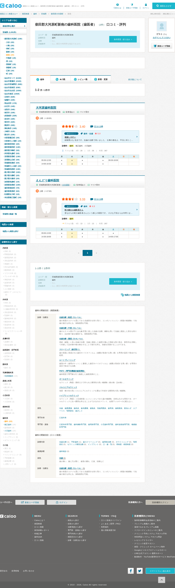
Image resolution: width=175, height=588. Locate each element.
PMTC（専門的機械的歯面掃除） (72, 371)
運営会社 (3, 571)
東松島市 (10, 128)
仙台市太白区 (12, 91)
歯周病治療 (106, 442)
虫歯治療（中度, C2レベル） (70, 328)
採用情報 (15, 571)
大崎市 (9, 131)
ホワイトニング (122, 442)
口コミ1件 (98, 126)
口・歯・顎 (107, 444)
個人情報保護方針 (108, 530)
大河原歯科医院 (46, 107)
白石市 (9, 106)
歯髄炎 (92, 408)
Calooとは (117, 8)
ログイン (146, 8)
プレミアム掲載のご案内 (144, 524)
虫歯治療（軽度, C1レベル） (70, 317)
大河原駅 (65, 185)
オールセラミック (66, 379)
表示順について (135, 79)
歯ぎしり (78, 411)
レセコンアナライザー (143, 540)
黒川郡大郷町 (11, 175)
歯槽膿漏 (68, 408)
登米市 (9, 122)
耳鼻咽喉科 (8, 376)
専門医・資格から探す (77, 530)
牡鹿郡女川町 (11, 194)
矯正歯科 (8, 425)
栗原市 (9, 125)
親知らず (127, 408)
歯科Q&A (38, 537)
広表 (10, 71)
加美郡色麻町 (11, 182)
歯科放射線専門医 (122, 424)
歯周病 (110, 408)
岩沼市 (9, 119)
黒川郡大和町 (12, 172)
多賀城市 (10, 116)
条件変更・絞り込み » (123, 39)
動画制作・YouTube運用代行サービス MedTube (154, 557)
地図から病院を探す (11, 231)
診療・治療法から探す (77, 540)
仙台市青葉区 (12, 81)
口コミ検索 (39, 527)
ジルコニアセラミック (68, 387)
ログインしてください (162, 38)
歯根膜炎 (118, 408)
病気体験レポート (41, 530)
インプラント (93, 444)
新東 (10, 52)
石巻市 (9, 97)
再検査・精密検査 (123, 444)
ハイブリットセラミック (69, 396)
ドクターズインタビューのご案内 (148, 530)
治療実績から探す (75, 527)
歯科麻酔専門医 (80, 424)
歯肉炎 (76, 408)
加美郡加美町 (12, 185)
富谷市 (9, 135)
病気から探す (73, 520)
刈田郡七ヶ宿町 (12, 141)
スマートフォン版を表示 (160, 571)
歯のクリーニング (90, 442)
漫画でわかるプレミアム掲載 (146, 527)
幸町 (10, 49)
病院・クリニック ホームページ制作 (149, 547)
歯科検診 (62, 451)
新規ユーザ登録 (132, 8)
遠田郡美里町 (11, 191)
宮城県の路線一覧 (10, 214)
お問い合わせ (28, 571)
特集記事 (38, 534)
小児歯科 (8, 431)
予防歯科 (74, 442)
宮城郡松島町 (11, 163)
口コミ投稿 (39, 540)
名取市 (9, 109)
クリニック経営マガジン (144, 543)
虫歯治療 (63, 442)
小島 (10, 45)
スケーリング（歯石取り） (70, 349)
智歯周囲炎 (101, 408)
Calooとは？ (39, 520)
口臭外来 (62, 418)
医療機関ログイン (160, 502)
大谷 (10, 42)
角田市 (9, 113)
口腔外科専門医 (65, 424)
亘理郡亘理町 (12, 156)
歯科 (35, 14)
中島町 (11, 58)
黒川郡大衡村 (11, 178)
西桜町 (11, 64)
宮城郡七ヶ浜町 (12, 166)
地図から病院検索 (132, 295)
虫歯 (61, 408)
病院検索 (25, 14)
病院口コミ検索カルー (9, 14)
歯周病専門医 (93, 424)
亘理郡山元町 (11, 160)
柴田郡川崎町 (11, 150)
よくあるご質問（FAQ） (111, 524)
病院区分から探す (75, 537)
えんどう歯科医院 (47, 180)
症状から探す (73, 524)
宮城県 (44, 14)
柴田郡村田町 (11, 144)
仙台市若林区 (12, 87)
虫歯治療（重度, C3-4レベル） (71, 339)
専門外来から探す (75, 534)
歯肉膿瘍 (84, 408)
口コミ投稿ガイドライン (111, 520)
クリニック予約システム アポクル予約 (150, 534)
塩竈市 (9, 100)
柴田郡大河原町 (57, 14)
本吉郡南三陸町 (12, 197)
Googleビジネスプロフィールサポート (150, 550)
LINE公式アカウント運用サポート (148, 553)
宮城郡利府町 (12, 169)
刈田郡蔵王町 (11, 138)
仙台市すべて (12, 78)
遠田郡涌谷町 (11, 188)
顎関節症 (70, 411)
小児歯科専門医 (107, 424)
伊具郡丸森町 (11, 153)
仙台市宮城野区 (13, 84)
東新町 (11, 68)
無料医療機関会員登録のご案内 (147, 520)
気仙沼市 (10, 103)
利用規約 (105, 527)
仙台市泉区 (11, 94)
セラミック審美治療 (75, 444)
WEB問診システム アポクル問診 (148, 537)
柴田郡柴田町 (12, 147)
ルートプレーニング (67, 360)
